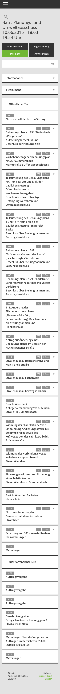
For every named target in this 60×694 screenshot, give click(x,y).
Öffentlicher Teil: (19, 104)
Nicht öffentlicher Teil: (22, 562)
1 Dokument (13, 90)
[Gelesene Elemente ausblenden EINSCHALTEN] (53, 64)
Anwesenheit (42, 53)
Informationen (15, 46)
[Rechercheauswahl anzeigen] (5, 17)
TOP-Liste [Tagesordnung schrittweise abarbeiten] (15, 53)
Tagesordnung (41, 46)
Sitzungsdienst (45, 677)
